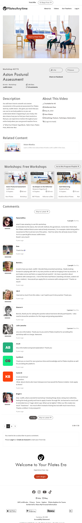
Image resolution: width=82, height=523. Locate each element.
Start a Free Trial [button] (35, 37)
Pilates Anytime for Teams (57, 502)
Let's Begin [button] (41, 477)
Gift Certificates (22, 502)
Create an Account (23, 440)
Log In (77, 8)
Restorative (71, 118)
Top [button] (33, 418)
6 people (70, 221)
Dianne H (19, 307)
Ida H (18, 291)
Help (38, 498)
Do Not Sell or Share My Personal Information (41, 505)
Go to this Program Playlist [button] (67, 166)
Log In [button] (51, 37)
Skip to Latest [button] (42, 212)
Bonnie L (19, 263)
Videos (56, 8)
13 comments (33, 87)
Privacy (32, 502)
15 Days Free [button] (45, 2)
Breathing (48, 118)
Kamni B (19, 373)
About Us (47, 8)
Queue (70, 70)
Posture (55, 118)
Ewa (17, 246)
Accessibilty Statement (42, 519)
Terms (38, 502)
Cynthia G (19, 357)
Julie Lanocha (21, 325)
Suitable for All (50, 103)
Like (53, 70)
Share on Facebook (56, 77)
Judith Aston (7, 87)
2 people (70, 265)
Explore (44, 502)
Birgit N (19, 394)
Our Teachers (67, 8)
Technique (63, 118)
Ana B (18, 344)
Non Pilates (49, 114)
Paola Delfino (21, 218)
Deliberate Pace (50, 107)
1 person (70, 310)
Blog (45, 498)
